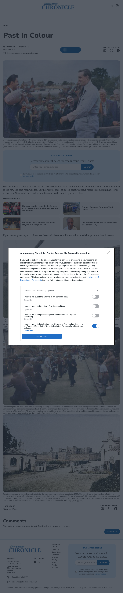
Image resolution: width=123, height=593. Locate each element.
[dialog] (61, 296)
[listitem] (61, 290)
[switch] (95, 297)
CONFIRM (42, 336)
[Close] (109, 253)
